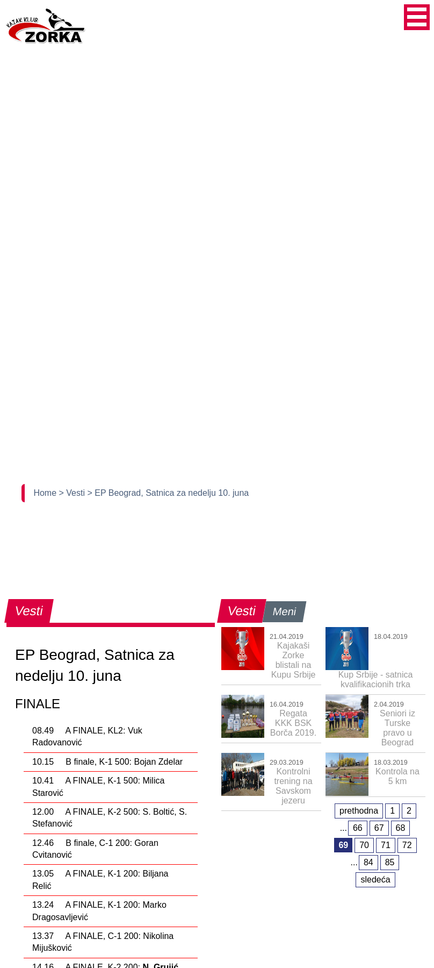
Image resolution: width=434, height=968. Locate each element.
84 (368, 862)
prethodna (358, 810)
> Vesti (73, 492)
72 (407, 845)
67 (379, 827)
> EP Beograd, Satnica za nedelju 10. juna (168, 492)
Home (46, 492)
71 (385, 845)
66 (358, 827)
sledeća (375, 879)
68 (401, 827)
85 (390, 862)
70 (364, 845)
